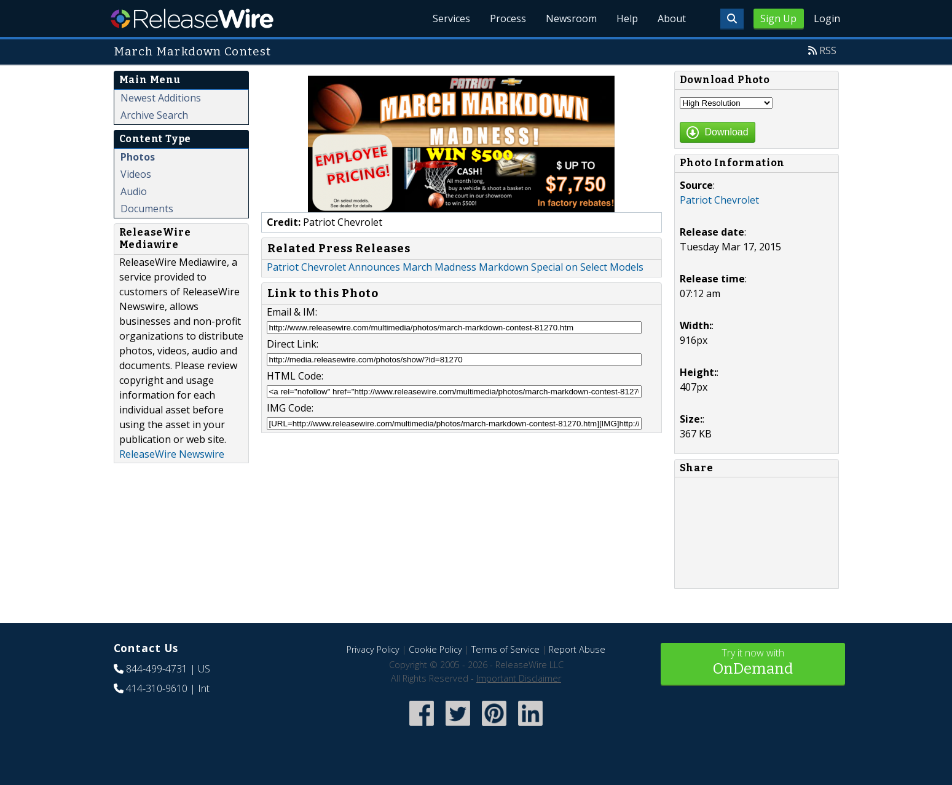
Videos (135, 174)
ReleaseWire (192, 18)
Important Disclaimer (518, 678)
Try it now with (753, 663)
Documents (146, 208)
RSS (827, 50)
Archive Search (154, 115)
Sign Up (778, 18)
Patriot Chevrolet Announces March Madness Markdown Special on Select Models (455, 267)
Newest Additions (160, 98)
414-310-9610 (156, 688)
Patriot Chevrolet (719, 200)
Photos (137, 157)
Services (451, 18)
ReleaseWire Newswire (171, 454)
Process (508, 18)
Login (827, 18)
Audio (133, 191)
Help (627, 18)
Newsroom (571, 18)
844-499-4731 (156, 668)
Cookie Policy (435, 649)
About (672, 18)
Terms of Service (505, 649)
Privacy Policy (373, 649)
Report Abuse (577, 649)
